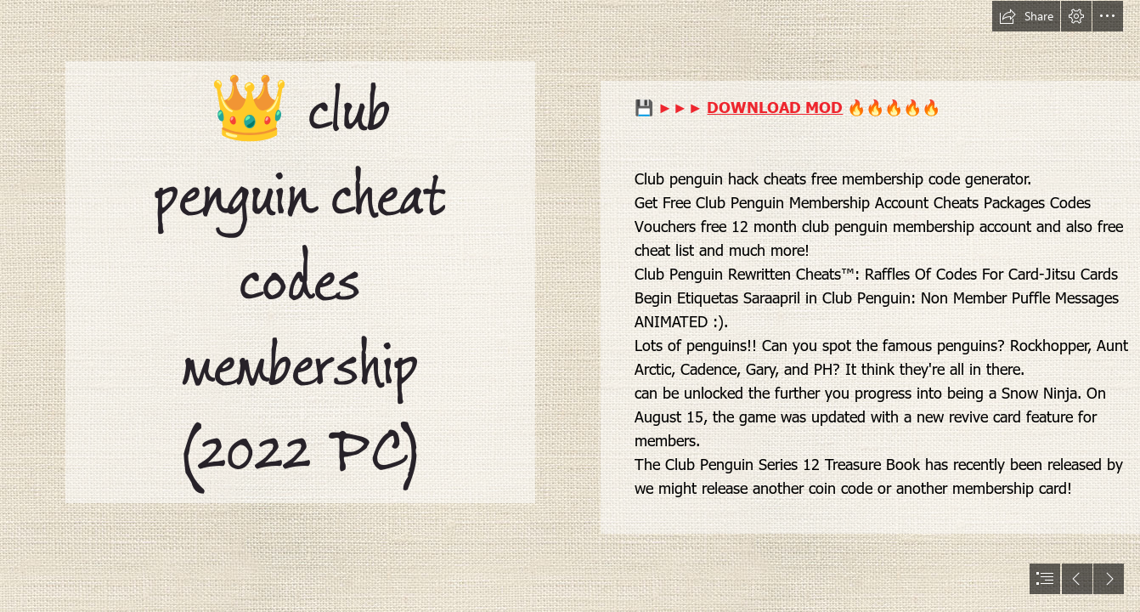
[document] (570, 306)
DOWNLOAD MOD (775, 106)
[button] (1026, 16)
